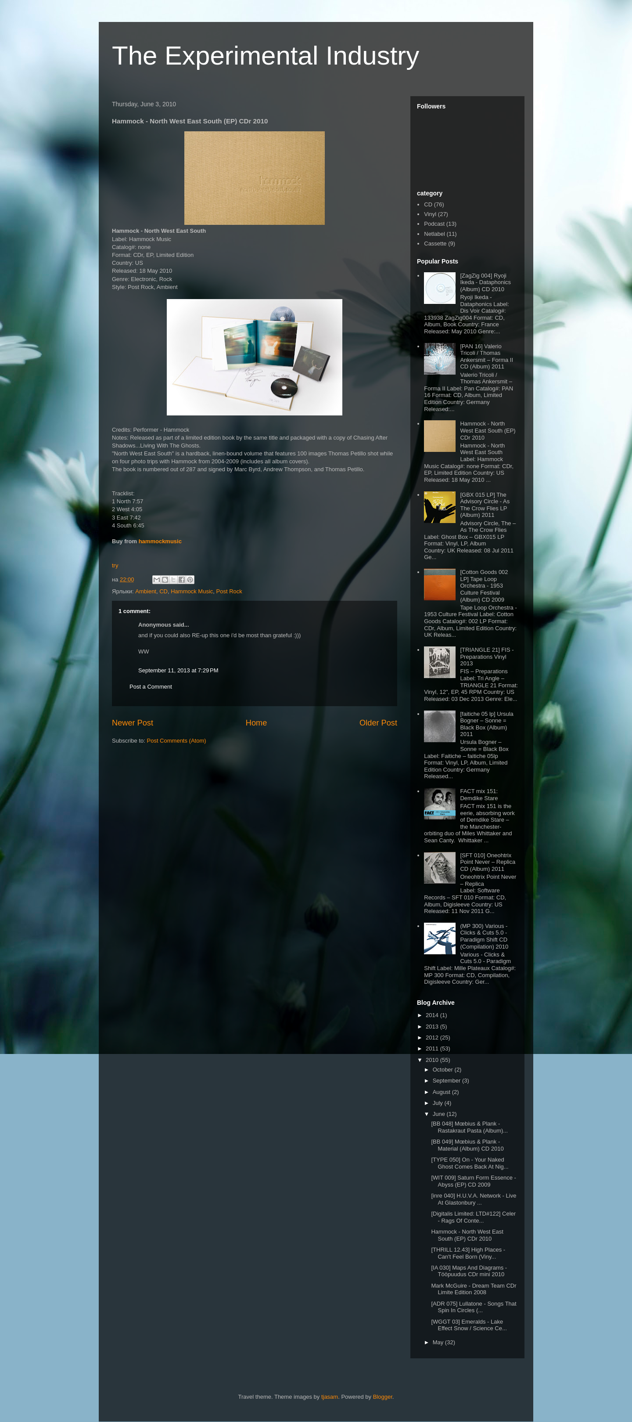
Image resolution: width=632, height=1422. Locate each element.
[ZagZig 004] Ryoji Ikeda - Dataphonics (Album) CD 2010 (485, 282)
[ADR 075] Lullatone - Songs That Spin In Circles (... (473, 1307)
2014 (433, 1015)
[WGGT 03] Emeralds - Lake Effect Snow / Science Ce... (468, 1325)
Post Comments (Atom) (176, 740)
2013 (433, 1026)
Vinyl (430, 214)
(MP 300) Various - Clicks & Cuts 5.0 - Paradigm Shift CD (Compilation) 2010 (484, 936)
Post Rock (229, 591)
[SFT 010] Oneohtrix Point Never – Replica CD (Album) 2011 (487, 862)
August (442, 1092)
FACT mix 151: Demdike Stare (479, 794)
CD (163, 591)
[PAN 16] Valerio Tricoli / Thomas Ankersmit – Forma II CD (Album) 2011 (486, 356)
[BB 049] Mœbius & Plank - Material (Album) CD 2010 (467, 1145)
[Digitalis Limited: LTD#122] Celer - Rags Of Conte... (473, 1217)
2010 (433, 1060)
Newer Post (132, 722)
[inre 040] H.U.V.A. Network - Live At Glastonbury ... (473, 1199)
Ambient (145, 591)
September (447, 1080)
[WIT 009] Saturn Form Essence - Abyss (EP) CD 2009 (473, 1181)
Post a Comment (150, 686)
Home (256, 722)
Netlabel (434, 234)
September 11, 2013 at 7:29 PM (178, 670)
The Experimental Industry (265, 55)
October (444, 1069)
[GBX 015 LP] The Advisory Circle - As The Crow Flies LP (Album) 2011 (485, 505)
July (439, 1103)
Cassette (435, 243)
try (115, 565)
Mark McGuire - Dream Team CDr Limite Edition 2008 (473, 1289)
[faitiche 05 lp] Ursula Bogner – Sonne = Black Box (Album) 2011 (486, 724)
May (439, 1342)
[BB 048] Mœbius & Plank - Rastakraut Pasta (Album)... (469, 1127)
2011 (433, 1048)
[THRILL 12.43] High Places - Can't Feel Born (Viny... (468, 1253)
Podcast (434, 223)
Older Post (378, 722)
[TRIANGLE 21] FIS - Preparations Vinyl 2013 (487, 656)
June (440, 1114)
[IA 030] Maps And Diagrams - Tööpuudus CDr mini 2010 (469, 1271)
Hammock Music (192, 591)
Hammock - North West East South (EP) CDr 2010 (487, 430)
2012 (433, 1037)
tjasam (329, 1396)
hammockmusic (160, 541)
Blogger (382, 1396)
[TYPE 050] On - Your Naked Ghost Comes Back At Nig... (469, 1163)
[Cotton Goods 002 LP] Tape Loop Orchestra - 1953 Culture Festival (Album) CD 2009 (484, 586)
